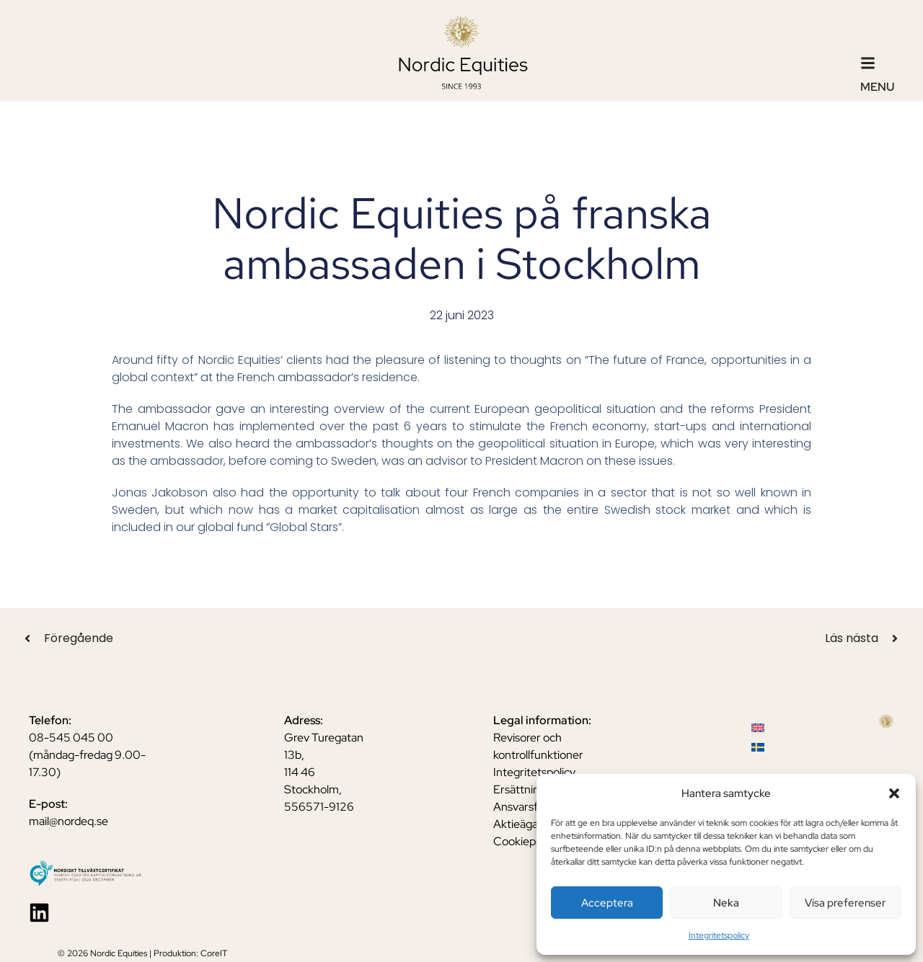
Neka (726, 903)
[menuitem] (758, 727)
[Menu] (867, 63)
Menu (877, 86)
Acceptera (607, 903)
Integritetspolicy (719, 935)
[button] (894, 793)
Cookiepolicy (525, 841)
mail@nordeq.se (68, 821)
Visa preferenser (845, 903)
